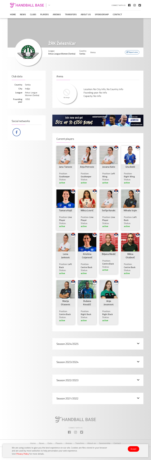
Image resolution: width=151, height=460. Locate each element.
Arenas (57, 14)
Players (44, 14)
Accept (133, 448)
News (23, 14)
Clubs (33, 14)
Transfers (71, 14)
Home (13, 14)
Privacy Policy (22, 453)
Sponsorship (102, 14)
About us (86, 14)
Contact (117, 14)
